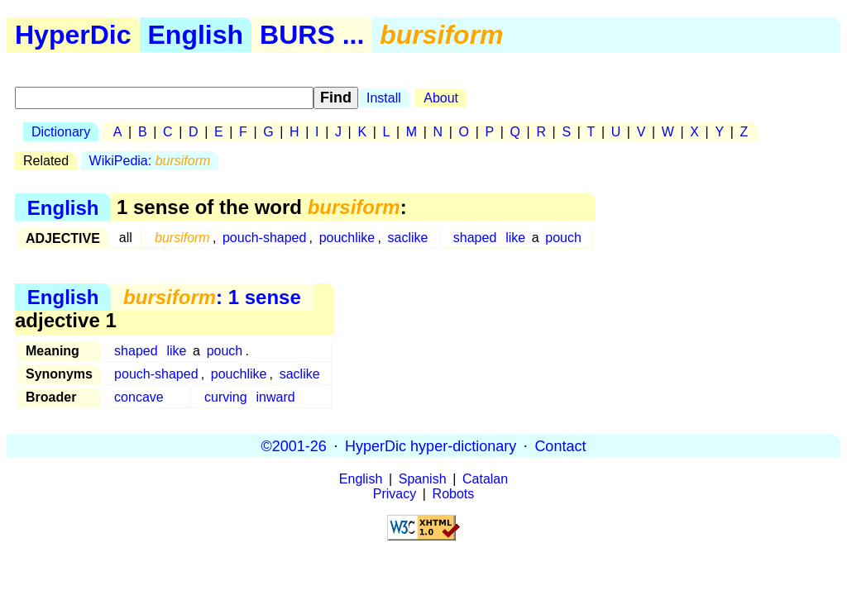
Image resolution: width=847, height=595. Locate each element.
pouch (563, 238)
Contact (560, 445)
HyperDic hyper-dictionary (430, 445)
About (441, 98)
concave (139, 397)
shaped (475, 238)
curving (225, 397)
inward (275, 397)
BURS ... (312, 35)
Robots (454, 494)
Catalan (485, 479)
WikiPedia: (150, 161)
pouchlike (347, 238)
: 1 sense (212, 297)
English (196, 35)
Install (383, 98)
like (515, 238)
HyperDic (73, 35)
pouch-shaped (264, 238)
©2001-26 (294, 445)
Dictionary (60, 132)
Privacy (394, 494)
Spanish (423, 479)
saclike (408, 238)
